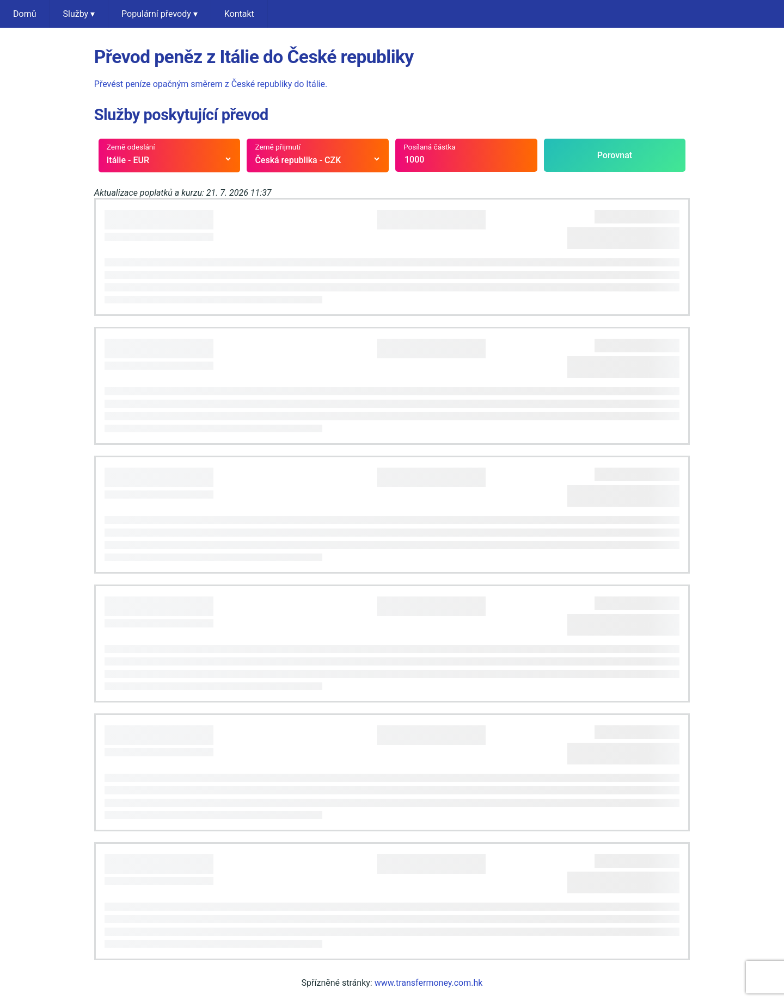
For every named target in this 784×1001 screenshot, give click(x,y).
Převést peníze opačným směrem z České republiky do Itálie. (210, 84)
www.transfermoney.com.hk (429, 983)
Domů (24, 14)
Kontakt (239, 14)
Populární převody (159, 14)
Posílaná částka (429, 146)
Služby (79, 14)
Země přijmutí (278, 146)
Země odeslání (131, 146)
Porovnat (614, 155)
